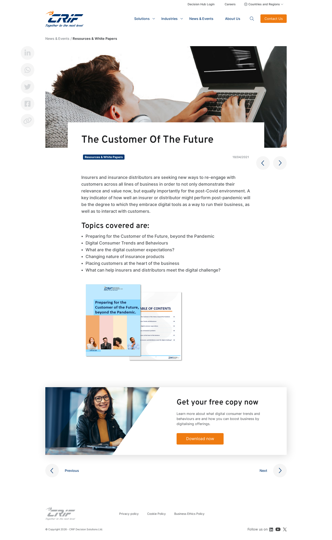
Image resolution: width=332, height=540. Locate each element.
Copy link (27, 120)
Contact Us (273, 19)
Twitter (27, 87)
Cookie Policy (156, 513)
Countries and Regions (264, 4)
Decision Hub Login (201, 4)
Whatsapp (27, 70)
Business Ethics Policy (189, 513)
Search (252, 18)
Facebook (27, 103)
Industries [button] (169, 19)
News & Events (201, 19)
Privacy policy (129, 513)
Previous (72, 470)
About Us (232, 19)
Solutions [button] (142, 19)
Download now (202, 438)
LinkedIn (27, 53)
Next (263, 470)
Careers (230, 4)
